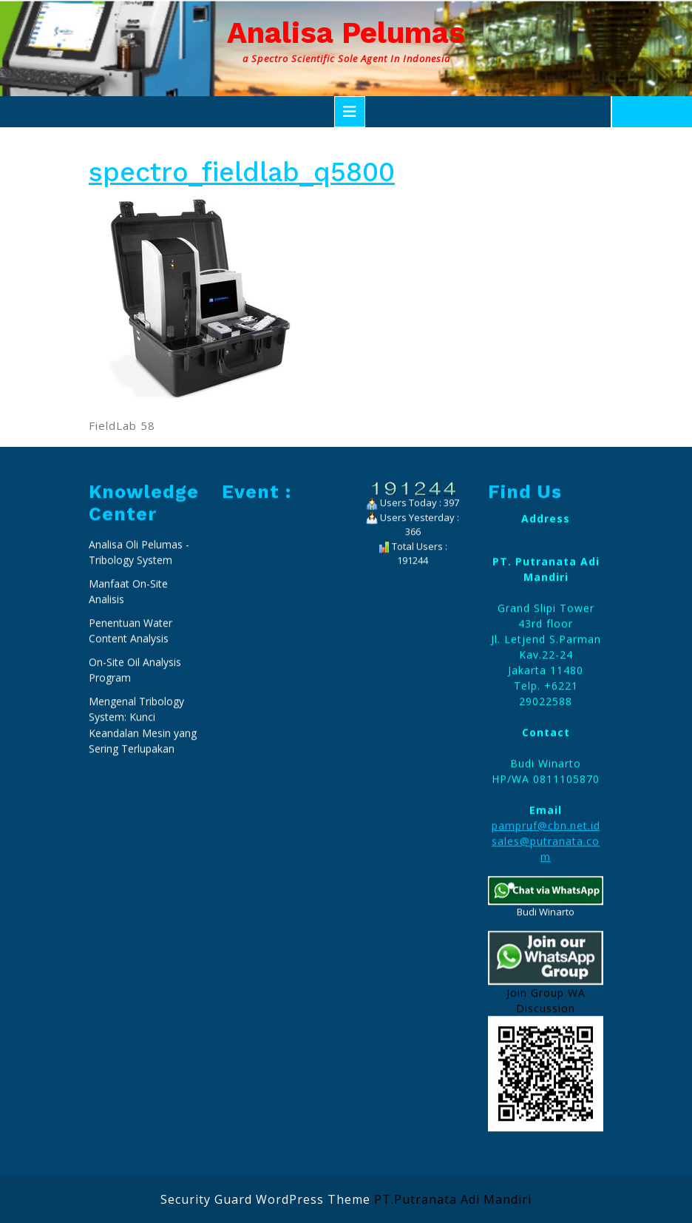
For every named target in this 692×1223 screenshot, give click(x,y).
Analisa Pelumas (346, 33)
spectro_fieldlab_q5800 (242, 172)
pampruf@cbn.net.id (546, 1034)
